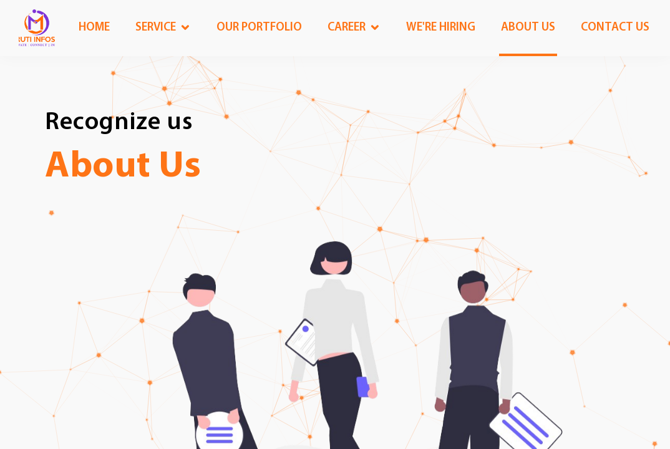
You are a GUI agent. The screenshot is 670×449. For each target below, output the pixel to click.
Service (155, 28)
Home (94, 28)
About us (528, 28)
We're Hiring (440, 28)
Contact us (615, 28)
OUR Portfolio (259, 28)
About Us (123, 167)
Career (347, 28)
